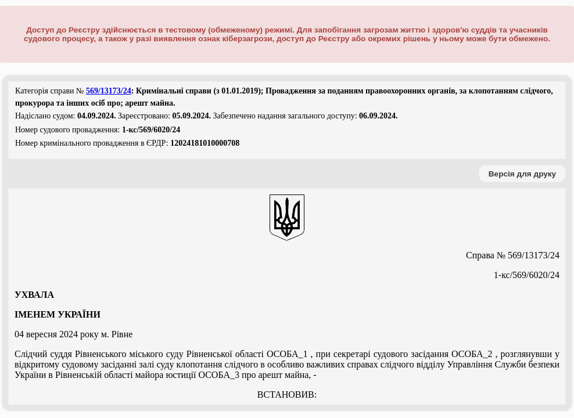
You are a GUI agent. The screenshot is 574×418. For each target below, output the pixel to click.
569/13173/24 (108, 91)
